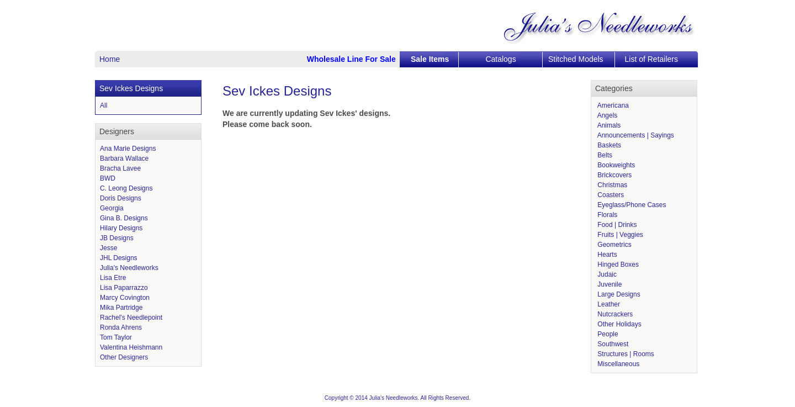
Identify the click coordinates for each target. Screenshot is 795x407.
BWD (107, 178)
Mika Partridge (121, 307)
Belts (604, 155)
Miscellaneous (617, 364)
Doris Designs (120, 198)
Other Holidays (619, 324)
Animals (608, 125)
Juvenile (609, 284)
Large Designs (618, 294)
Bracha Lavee (120, 168)
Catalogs (500, 59)
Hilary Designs (121, 228)
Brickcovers (614, 175)
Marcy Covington (125, 298)
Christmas (611, 185)
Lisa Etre (113, 278)
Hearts (606, 254)
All (103, 105)
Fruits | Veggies (619, 235)
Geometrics (614, 245)
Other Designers (124, 357)
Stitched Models (575, 59)
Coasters (610, 195)
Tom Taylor (116, 337)
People (607, 334)
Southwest (612, 344)
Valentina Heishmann (131, 347)
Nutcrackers (614, 314)
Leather (608, 304)
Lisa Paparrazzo (124, 288)
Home (109, 59)
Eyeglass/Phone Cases (631, 205)
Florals (606, 215)
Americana (612, 105)
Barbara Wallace (124, 158)
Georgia (112, 208)
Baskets (608, 145)
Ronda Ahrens (121, 327)
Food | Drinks (616, 225)
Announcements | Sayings (635, 135)
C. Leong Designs (126, 188)
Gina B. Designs (124, 218)
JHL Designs (118, 258)
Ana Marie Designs (128, 148)
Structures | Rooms (625, 354)
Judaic (606, 274)
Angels (606, 115)
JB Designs (117, 238)
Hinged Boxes (617, 264)
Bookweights (615, 165)
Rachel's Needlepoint (131, 317)
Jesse (108, 248)
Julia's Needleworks (129, 268)
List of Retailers (651, 59)
